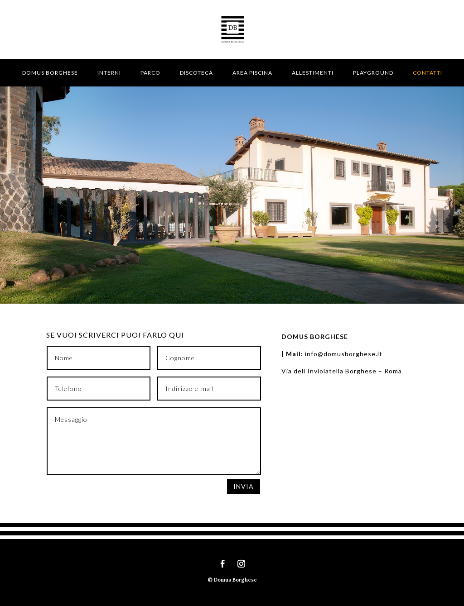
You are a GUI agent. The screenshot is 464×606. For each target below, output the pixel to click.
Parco (150, 72)
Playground (373, 72)
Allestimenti (313, 72)
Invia (243, 486)
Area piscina (252, 72)
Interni (109, 72)
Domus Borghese (50, 72)
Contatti (427, 72)
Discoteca (196, 72)
